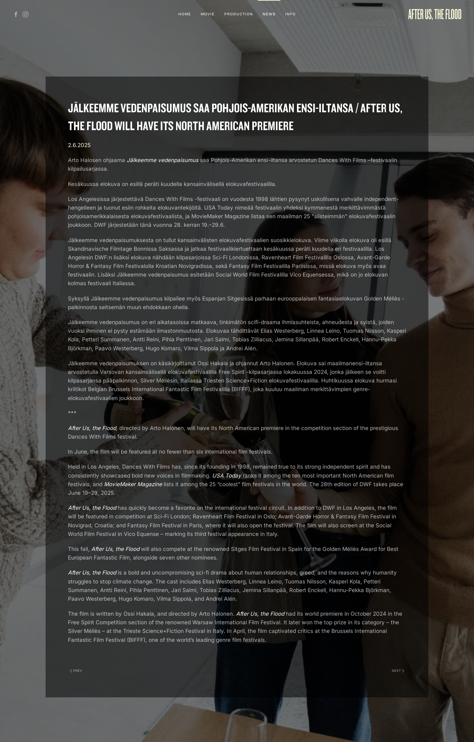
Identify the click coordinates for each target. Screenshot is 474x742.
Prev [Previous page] (76, 671)
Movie (208, 14)
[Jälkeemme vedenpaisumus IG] (25, 14)
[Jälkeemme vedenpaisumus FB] (16, 14)
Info (290, 14)
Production (238, 14)
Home (184, 14)
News (269, 14)
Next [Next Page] (398, 671)
